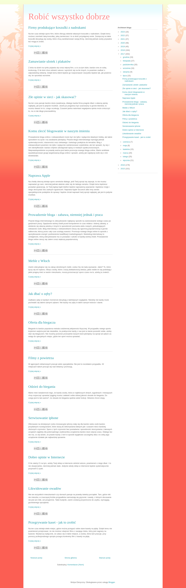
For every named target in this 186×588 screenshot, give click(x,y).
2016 (123, 165)
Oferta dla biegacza (42, 322)
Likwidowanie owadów (44, 488)
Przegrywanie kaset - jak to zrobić (52, 522)
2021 (123, 39)
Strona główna (71, 558)
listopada (127, 61)
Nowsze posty (36, 558)
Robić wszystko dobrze (69, 16)
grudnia (126, 57)
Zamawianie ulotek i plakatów (49, 61)
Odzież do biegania (41, 386)
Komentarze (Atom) (75, 565)
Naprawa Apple (39, 175)
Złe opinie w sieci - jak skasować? (52, 97)
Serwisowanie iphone (43, 418)
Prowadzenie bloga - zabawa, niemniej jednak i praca (65, 215)
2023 (123, 32)
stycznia (126, 160)
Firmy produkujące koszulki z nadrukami (57, 27)
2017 (123, 54)
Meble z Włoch (39, 261)
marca (126, 153)
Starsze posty (104, 558)
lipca (125, 76)
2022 (123, 35)
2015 (123, 169)
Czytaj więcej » (34, 46)
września (127, 68)
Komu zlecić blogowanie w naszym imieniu (59, 131)
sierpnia (126, 72)
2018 (123, 50)
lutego (126, 156)
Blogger (111, 582)
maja (125, 145)
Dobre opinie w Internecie (46, 457)
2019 (123, 46)
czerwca (126, 142)
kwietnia (126, 149)
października (128, 64)
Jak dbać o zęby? (40, 294)
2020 (123, 43)
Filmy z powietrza (41, 358)
